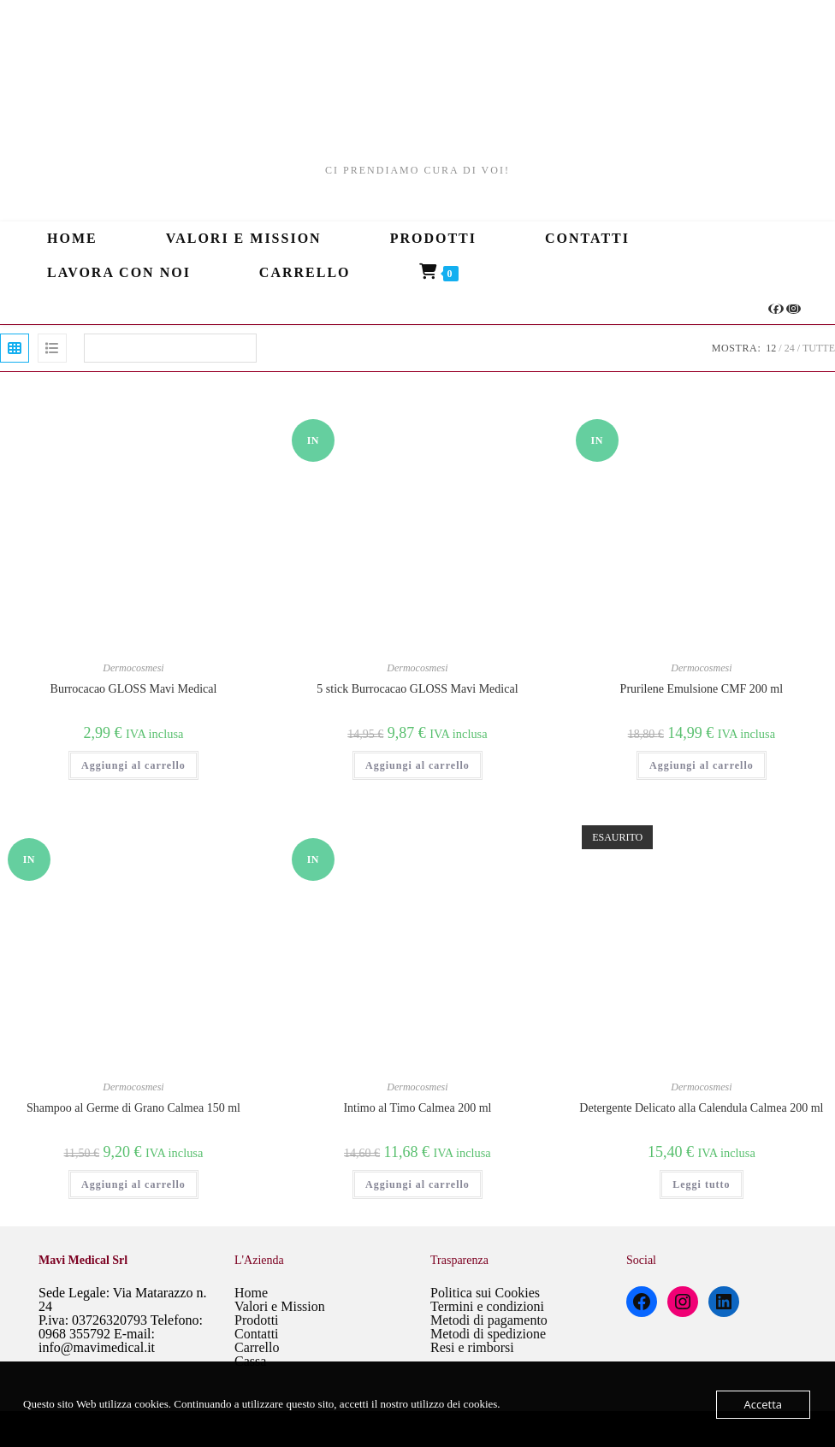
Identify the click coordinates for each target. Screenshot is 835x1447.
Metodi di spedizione (488, 1333)
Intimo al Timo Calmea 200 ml (417, 1107)
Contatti (256, 1333)
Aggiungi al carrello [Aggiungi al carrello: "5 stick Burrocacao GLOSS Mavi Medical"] (417, 765)
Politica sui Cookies (485, 1292)
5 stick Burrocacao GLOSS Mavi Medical (417, 688)
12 (771, 348)
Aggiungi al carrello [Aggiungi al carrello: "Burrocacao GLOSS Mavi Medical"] (133, 765)
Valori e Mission (279, 1306)
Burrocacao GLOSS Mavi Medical (133, 688)
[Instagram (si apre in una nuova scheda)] (793, 309)
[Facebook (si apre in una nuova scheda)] (776, 309)
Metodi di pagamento (489, 1320)
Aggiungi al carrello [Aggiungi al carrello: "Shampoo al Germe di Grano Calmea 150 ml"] (133, 1184)
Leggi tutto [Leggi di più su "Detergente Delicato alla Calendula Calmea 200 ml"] (701, 1184)
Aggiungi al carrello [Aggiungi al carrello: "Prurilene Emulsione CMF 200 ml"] (701, 765)
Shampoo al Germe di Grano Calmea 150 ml (133, 1107)
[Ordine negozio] (170, 348)
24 (790, 348)
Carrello (256, 1347)
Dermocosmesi (133, 668)
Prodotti (256, 1320)
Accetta (763, 1404)
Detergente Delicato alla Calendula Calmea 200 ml (701, 1107)
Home (251, 1292)
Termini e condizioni (487, 1306)
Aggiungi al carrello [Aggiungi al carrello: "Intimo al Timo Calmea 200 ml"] (417, 1184)
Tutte (818, 348)
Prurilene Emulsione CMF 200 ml (702, 688)
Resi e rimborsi (472, 1347)
